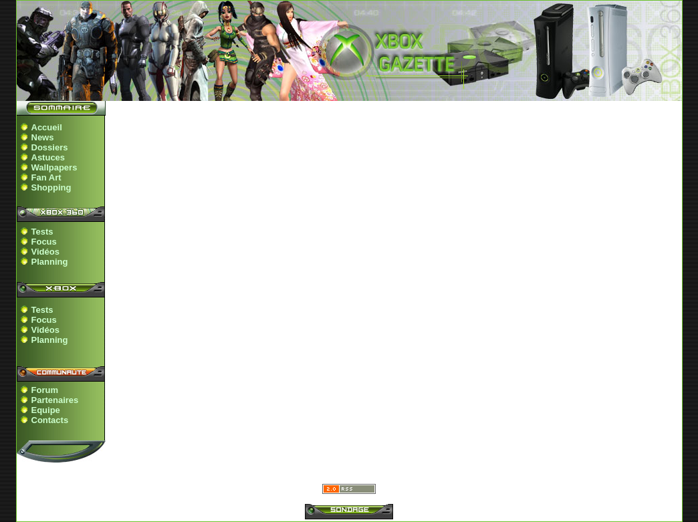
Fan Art (46, 177)
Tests (42, 232)
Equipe (45, 410)
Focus (44, 242)
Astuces (48, 157)
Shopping (51, 187)
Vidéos (45, 252)
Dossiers (49, 147)
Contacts (50, 420)
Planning (49, 262)
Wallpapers (54, 167)
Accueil (46, 127)
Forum (44, 390)
